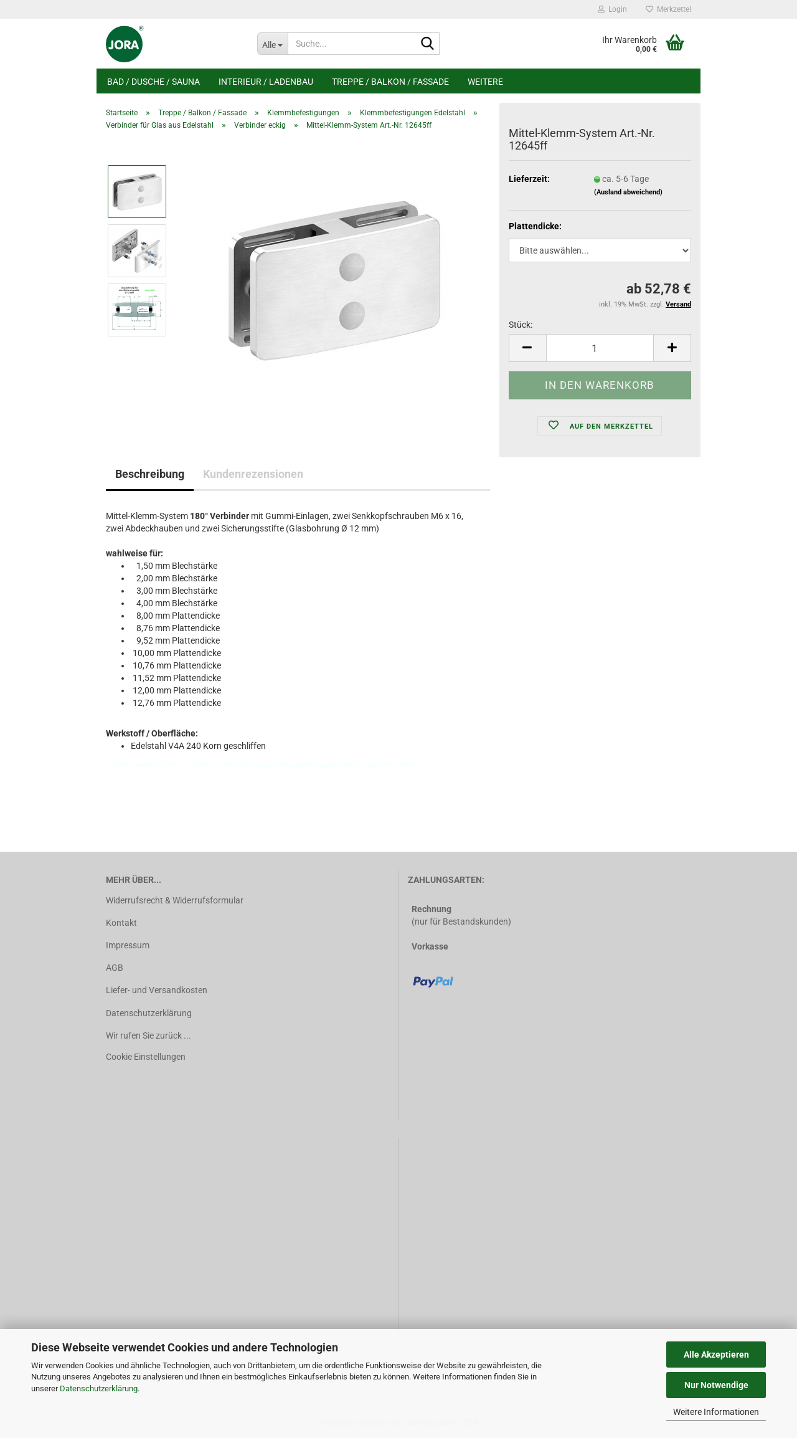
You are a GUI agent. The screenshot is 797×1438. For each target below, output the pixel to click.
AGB (114, 968)
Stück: (520, 325)
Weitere (485, 82)
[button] (527, 348)
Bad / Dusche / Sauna (153, 82)
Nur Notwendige (716, 1385)
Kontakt (121, 923)
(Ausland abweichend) (628, 192)
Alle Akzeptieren (716, 1354)
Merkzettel (668, 9)
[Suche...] (272, 43)
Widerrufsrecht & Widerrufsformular (174, 900)
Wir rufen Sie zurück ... (148, 1035)
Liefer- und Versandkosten (156, 990)
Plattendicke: (535, 226)
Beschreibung (149, 473)
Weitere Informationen (716, 1412)
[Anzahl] (600, 348)
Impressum (127, 945)
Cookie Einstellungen (146, 1057)
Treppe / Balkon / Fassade (390, 82)
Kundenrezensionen (253, 473)
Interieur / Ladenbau (266, 82)
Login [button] (612, 9)
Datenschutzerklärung (99, 1388)
